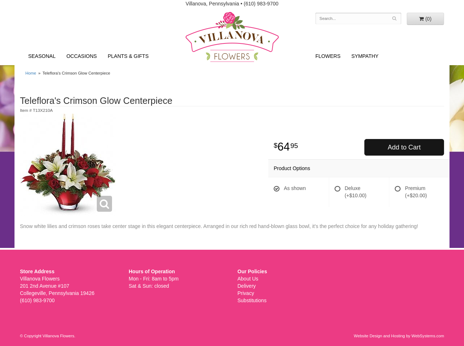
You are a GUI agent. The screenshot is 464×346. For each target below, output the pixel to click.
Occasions (81, 56)
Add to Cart (404, 147)
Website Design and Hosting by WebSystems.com (399, 336)
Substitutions (251, 300)
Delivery (246, 286)
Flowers (327, 56)
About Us (247, 279)
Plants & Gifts (128, 56)
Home (30, 73)
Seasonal (41, 56)
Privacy (245, 293)
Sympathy (364, 56)
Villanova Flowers (232, 37)
